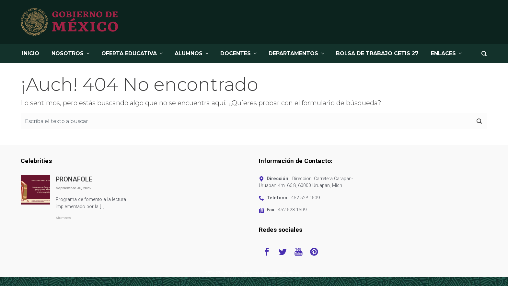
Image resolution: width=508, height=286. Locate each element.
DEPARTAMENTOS (293, 53)
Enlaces (443, 53)
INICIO (30, 53)
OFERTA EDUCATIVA (129, 53)
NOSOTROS (68, 53)
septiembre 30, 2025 (73, 188)
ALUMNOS (188, 53)
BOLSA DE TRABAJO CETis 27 (377, 53)
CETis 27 (212, 272)
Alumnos (63, 218)
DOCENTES (235, 53)
